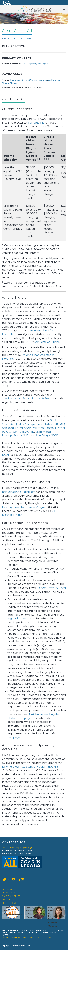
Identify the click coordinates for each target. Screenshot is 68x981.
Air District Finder (47, 342)
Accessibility (8, 889)
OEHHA (41, 937)
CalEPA (5, 937)
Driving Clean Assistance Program (24, 507)
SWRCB (51, 937)
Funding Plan (37, 122)
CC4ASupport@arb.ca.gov (35, 63)
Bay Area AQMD (23, 431)
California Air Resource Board (35, 8)
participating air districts (18, 491)
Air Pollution (54, 79)
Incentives (15, 79)
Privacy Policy (9, 892)
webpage (13, 737)
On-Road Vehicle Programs (34, 79)
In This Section (13, 46)
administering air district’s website (25, 398)
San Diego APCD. (47, 435)
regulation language (20, 618)
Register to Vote (10, 903)
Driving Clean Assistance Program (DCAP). (30, 766)
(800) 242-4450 (8, 847)
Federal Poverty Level (51, 587)
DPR (25, 937)
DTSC (32, 937)
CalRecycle (15, 937)
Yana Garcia (33, 917)
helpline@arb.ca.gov (24, 847)
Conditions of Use (11, 896)
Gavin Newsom (13, 914)
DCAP (6, 454)
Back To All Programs (17, 38)
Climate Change (9, 83)
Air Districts (8, 899)
